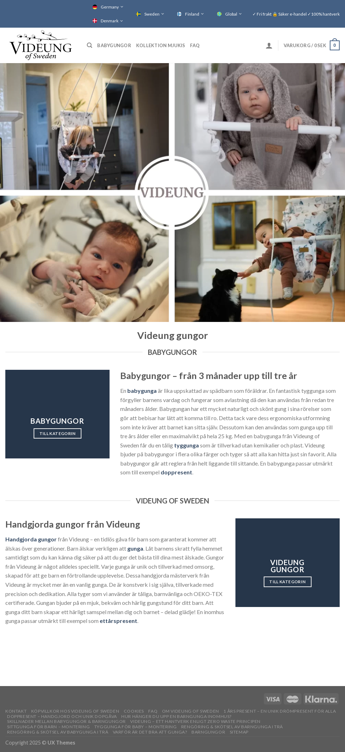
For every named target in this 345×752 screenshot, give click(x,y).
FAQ (195, 45)
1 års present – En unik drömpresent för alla (279, 711)
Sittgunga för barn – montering (48, 726)
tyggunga (186, 445)
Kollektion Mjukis (160, 45)
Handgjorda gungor (31, 539)
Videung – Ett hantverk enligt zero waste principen (195, 721)
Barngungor (208, 732)
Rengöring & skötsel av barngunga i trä (232, 726)
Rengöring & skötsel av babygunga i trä (57, 732)
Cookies (134, 711)
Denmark (109, 20)
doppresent (176, 472)
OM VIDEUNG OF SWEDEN (190, 711)
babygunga (142, 390)
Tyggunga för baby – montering (135, 726)
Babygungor (114, 45)
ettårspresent (118, 620)
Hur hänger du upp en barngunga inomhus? (176, 716)
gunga (135, 548)
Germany (110, 7)
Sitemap (239, 732)
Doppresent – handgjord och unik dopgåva (62, 716)
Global (231, 14)
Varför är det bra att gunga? (150, 732)
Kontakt (16, 711)
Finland (192, 14)
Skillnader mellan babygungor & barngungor (66, 721)
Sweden (152, 14)
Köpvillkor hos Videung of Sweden (75, 711)
